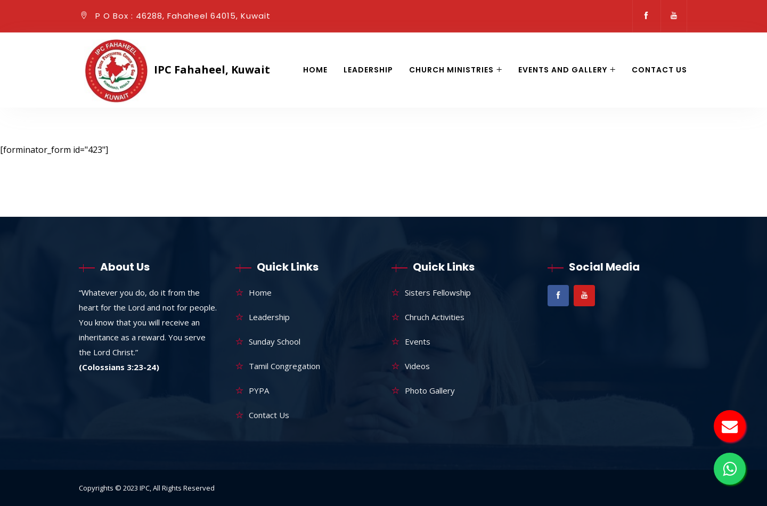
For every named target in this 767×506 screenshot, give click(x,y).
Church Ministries (451, 69)
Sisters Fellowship (438, 292)
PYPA (259, 390)
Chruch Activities (434, 317)
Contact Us (659, 69)
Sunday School (274, 341)
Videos (417, 366)
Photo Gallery (430, 390)
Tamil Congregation (284, 366)
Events (417, 341)
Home (315, 69)
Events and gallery (562, 69)
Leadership (368, 69)
